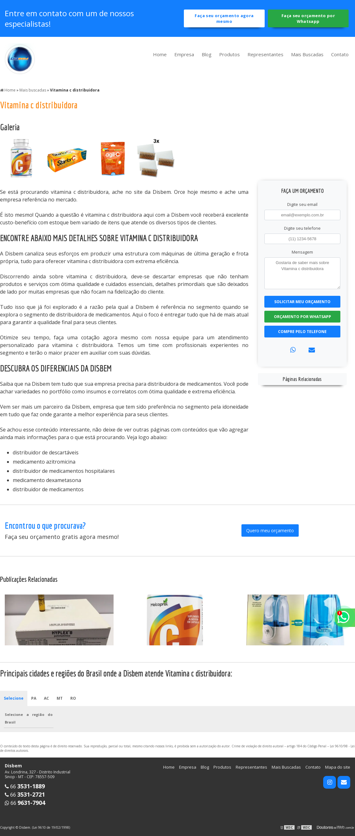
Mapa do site (337, 767)
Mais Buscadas (307, 54)
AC (46, 698)
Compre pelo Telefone (302, 331)
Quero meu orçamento (270, 530)
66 (25, 786)
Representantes (265, 54)
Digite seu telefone (302, 228)
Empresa (184, 54)
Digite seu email (302, 204)
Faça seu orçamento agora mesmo (224, 18)
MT (60, 698)
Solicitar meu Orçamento (302, 301)
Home (160, 54)
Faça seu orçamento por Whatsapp (308, 18)
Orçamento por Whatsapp (302, 316)
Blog (207, 54)
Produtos (229, 54)
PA (33, 698)
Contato (340, 54)
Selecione (14, 698)
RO (73, 698)
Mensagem (302, 252)
